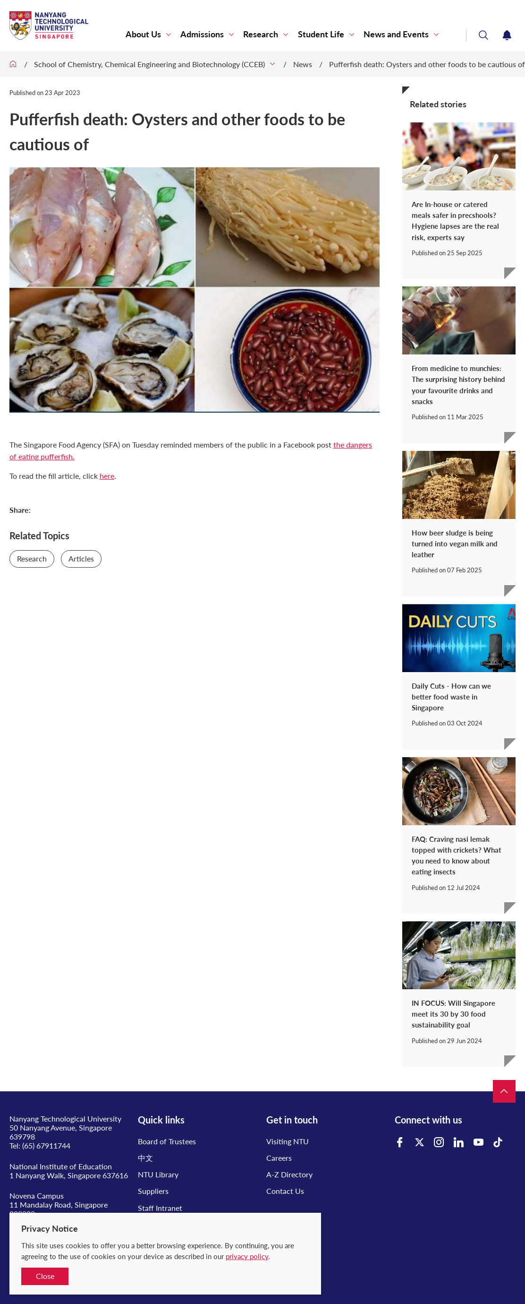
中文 (145, 1157)
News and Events (396, 34)
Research (261, 34)
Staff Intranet (160, 1207)
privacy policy (247, 1256)
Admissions (202, 34)
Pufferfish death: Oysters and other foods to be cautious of (427, 64)
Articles (81, 558)
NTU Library (158, 1174)
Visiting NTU (287, 1141)
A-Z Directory (289, 1174)
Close (45, 1275)
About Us (143, 34)
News (302, 64)
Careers (279, 1157)
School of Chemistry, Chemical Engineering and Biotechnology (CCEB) (149, 64)
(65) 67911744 (46, 1145)
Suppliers (153, 1190)
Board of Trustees (167, 1141)
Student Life (321, 34)
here (107, 475)
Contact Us (285, 1190)
